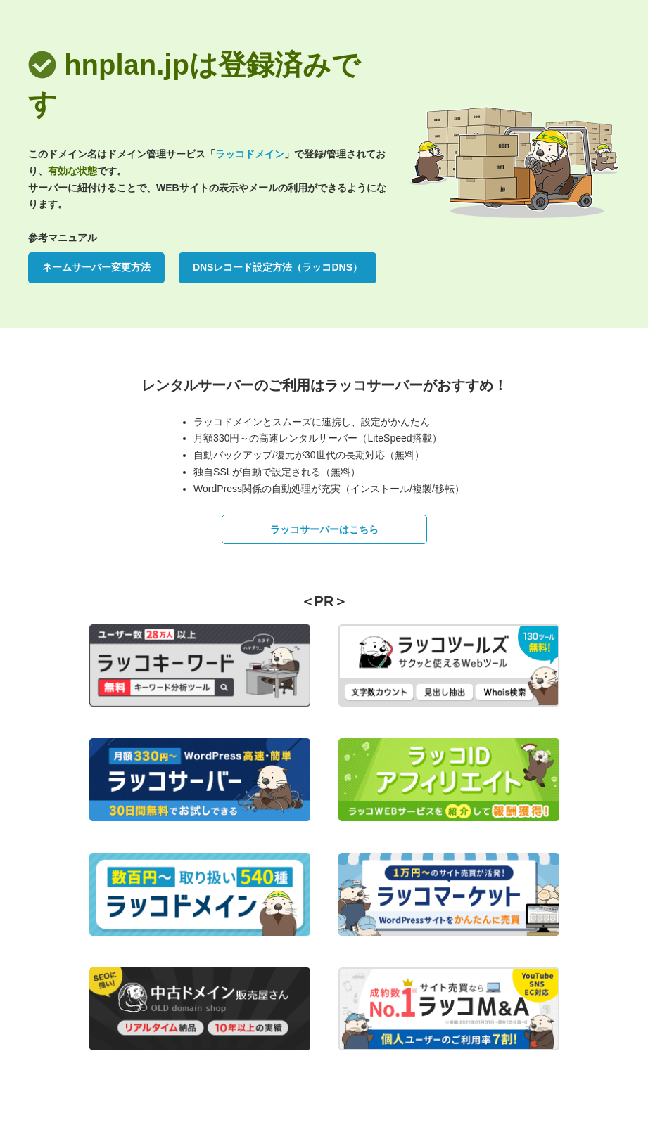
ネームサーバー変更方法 (96, 267)
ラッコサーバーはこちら (324, 529)
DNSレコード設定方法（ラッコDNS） (277, 267)
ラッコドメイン (249, 154)
